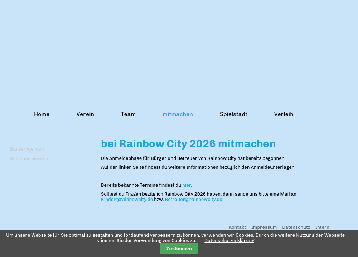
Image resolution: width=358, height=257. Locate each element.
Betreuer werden (29, 158)
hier (186, 185)
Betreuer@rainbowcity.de (193, 199)
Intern (322, 227)
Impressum (264, 227)
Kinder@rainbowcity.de (127, 199)
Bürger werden (27, 149)
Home (41, 114)
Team (128, 114)
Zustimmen (179, 248)
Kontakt (237, 227)
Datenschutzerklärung (229, 240)
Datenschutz (296, 227)
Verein (85, 114)
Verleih (284, 114)
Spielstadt (233, 114)
